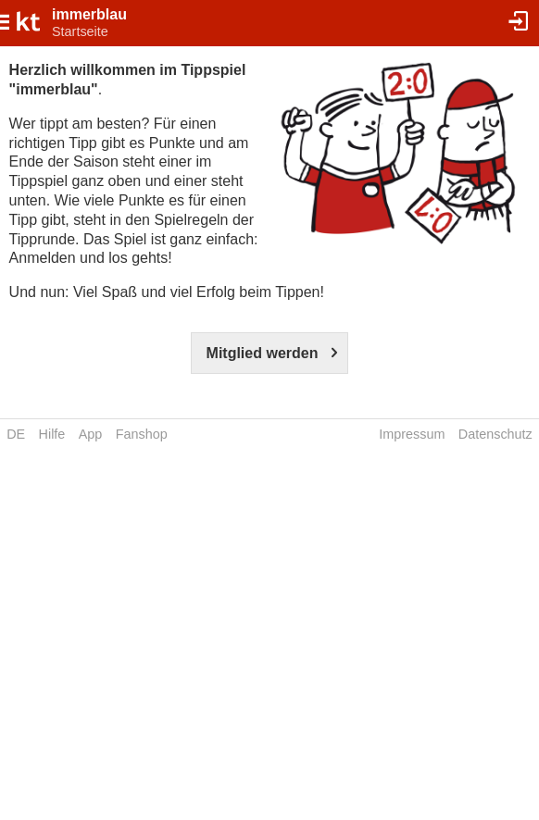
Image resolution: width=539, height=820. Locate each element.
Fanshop (142, 434)
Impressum (412, 434)
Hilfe (52, 434)
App (91, 434)
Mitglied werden (263, 353)
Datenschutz (495, 434)
